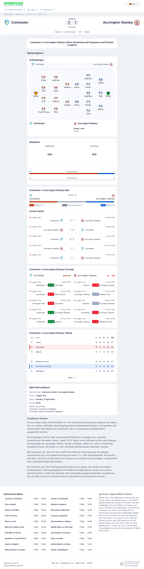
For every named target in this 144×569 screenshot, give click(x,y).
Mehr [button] (72, 378)
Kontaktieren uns (66, 563)
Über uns (55, 563)
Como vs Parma (11, 516)
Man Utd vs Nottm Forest (14, 527)
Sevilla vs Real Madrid (59, 550)
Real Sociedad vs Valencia (61, 521)
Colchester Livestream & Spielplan (42, 409)
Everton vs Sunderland (59, 499)
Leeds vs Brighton (12, 544)
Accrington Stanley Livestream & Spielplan (46, 412)
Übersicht (59, 32)
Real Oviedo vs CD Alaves (61, 533)
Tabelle (86, 32)
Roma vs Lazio (10, 521)
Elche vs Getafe (57, 538)
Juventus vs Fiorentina (13, 499)
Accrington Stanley (105, 198)
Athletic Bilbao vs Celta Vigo (61, 527)
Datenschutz (80, 563)
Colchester (34, 198)
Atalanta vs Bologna (58, 504)
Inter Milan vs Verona (13, 533)
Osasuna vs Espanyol (59, 516)
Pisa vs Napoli (10, 504)
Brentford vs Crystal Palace (15, 538)
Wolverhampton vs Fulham (15, 550)
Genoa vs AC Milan (12, 510)
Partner (90, 563)
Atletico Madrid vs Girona (60, 544)
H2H (80, 32)
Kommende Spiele (14, 494)
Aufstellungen (70, 32)
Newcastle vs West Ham (60, 510)
